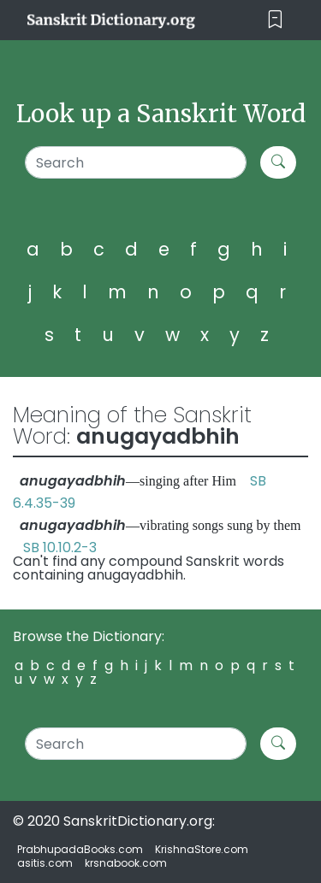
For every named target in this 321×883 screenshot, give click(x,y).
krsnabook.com (126, 863)
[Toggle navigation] (275, 20)
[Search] (136, 162)
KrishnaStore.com (201, 849)
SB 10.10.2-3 (60, 547)
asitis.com (45, 863)
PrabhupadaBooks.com (80, 849)
